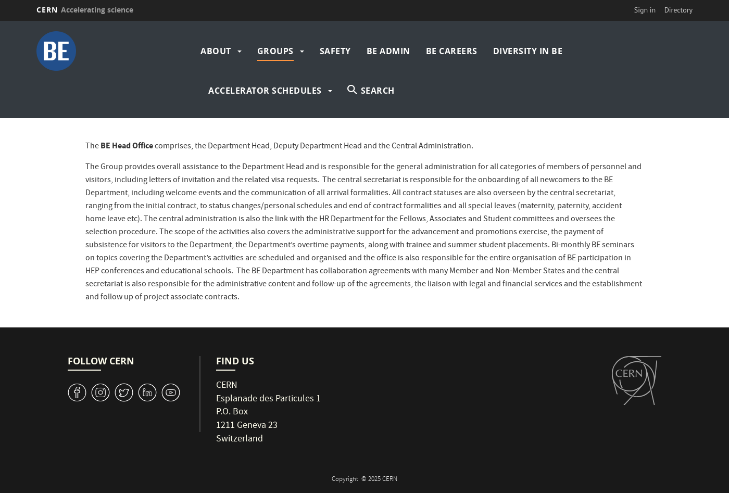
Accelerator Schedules (265, 90)
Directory (678, 10)
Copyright (346, 480)
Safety (335, 51)
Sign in (645, 10)
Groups (275, 51)
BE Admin (388, 51)
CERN (84, 10)
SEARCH (378, 90)
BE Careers (451, 51)
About (215, 51)
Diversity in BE (528, 51)
